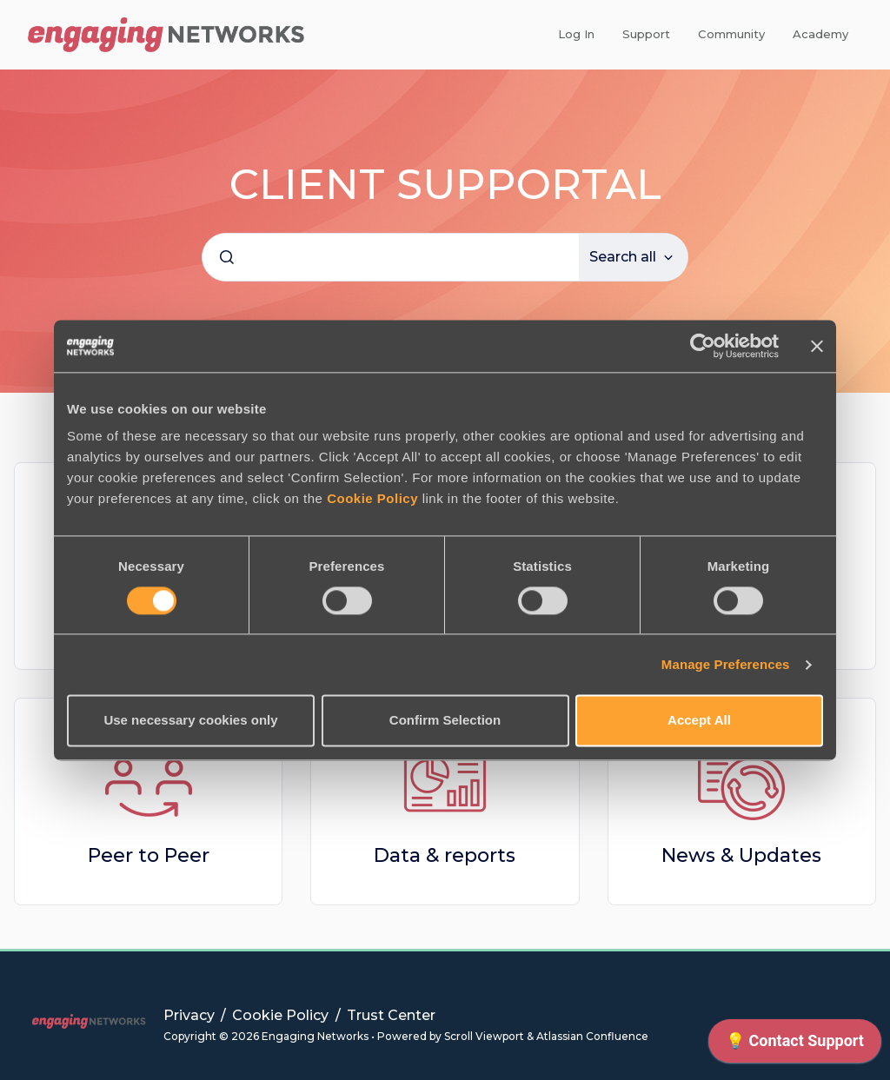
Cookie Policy (372, 498)
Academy (820, 34)
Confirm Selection (445, 720)
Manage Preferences (725, 664)
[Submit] (227, 257)
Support (646, 34)
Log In (576, 34)
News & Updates (741, 855)
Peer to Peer (148, 855)
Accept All (699, 720)
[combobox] (391, 257)
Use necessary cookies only (190, 720)
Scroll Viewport (485, 1036)
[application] (795, 1045)
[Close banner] (817, 346)
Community (731, 34)
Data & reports (444, 855)
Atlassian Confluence (592, 1036)
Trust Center (391, 1015)
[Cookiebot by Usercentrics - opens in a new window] (703, 346)
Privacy (190, 1015)
